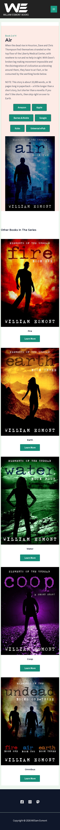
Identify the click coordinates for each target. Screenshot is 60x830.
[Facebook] (22, 802)
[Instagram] (30, 802)
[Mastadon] (38, 802)
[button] (22, 107)
